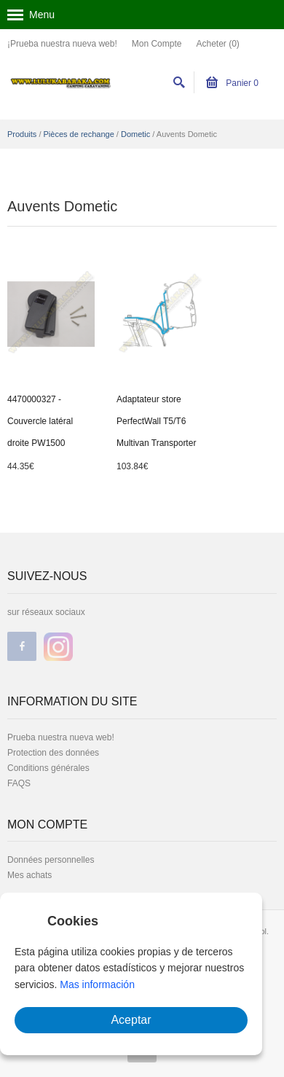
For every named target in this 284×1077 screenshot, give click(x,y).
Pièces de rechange (79, 134)
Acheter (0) (217, 44)
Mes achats (29, 875)
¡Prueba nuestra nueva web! (62, 44)
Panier (232, 83)
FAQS (19, 783)
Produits (21, 134)
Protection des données (53, 753)
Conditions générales (48, 768)
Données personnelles (50, 860)
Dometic (135, 134)
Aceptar (131, 1020)
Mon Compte (157, 44)
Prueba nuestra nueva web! (60, 737)
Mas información (97, 984)
